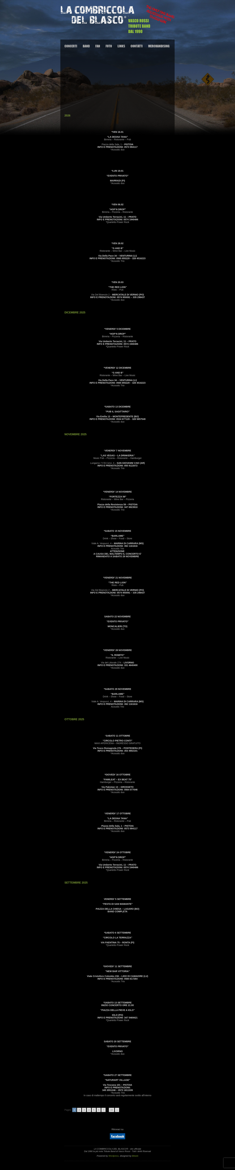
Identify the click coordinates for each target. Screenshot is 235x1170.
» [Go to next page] (117, 1110)
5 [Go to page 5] (93, 1110)
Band (86, 46)
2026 (67, 115)
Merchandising (159, 46)
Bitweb (135, 1156)
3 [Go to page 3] (84, 1110)
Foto (109, 46)
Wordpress (114, 1156)
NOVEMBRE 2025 (75, 434)
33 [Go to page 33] (111, 1110)
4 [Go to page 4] (89, 1110)
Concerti (70, 46)
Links (121, 46)
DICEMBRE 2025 (74, 312)
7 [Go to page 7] (103, 1110)
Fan (97, 46)
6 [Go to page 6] (98, 1110)
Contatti (137, 46)
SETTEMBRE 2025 (76, 882)
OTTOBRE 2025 (74, 719)
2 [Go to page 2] (79, 1110)
